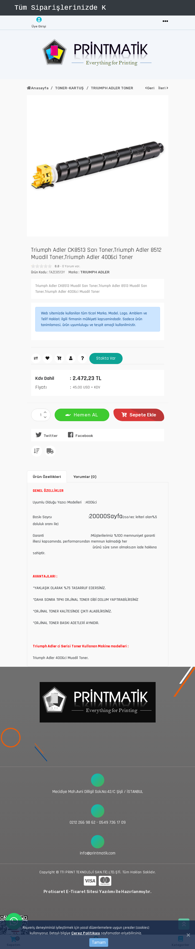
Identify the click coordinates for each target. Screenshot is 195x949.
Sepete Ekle (138, 415)
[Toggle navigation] (165, 21)
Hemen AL (81, 414)
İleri (163, 88)
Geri (150, 88)
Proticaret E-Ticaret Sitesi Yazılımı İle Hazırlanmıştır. (97, 891)
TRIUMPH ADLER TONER (112, 88)
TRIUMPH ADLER (95, 272)
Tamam (99, 942)
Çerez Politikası (85, 933)
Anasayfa (38, 88)
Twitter (46, 435)
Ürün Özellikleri (47, 477)
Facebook (79, 435)
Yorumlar (85, 477)
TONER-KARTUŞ (69, 88)
